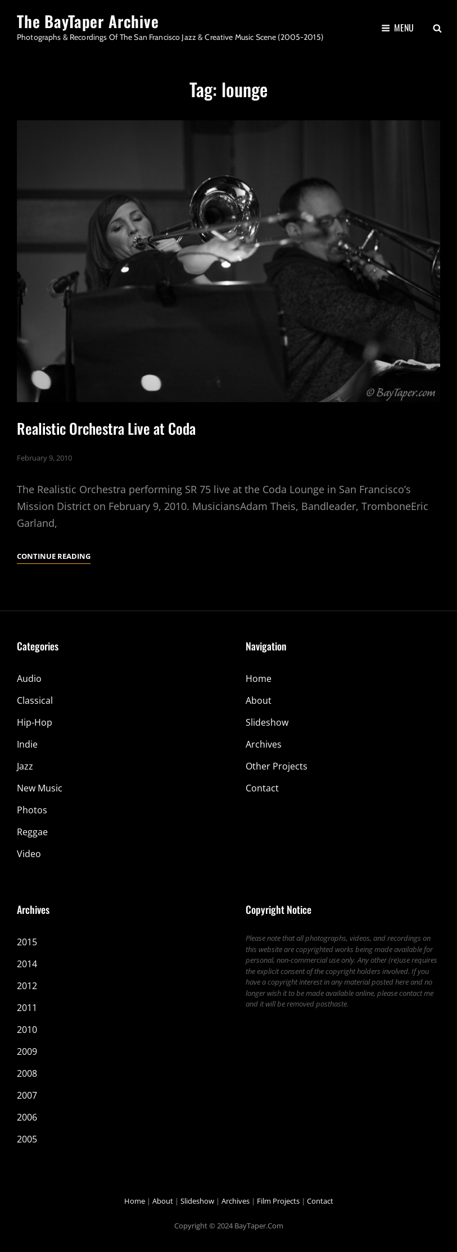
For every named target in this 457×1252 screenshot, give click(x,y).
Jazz (25, 766)
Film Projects (278, 1201)
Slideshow (267, 722)
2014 (27, 964)
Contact (262, 788)
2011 (27, 1007)
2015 (27, 942)
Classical (35, 700)
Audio (29, 678)
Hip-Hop (34, 722)
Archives (264, 744)
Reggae (32, 832)
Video (29, 854)
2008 (27, 1073)
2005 (27, 1139)
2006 (27, 1117)
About (259, 700)
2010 (27, 1029)
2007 (27, 1095)
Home (259, 678)
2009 (27, 1051)
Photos (32, 810)
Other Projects (276, 766)
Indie (27, 744)
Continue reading (54, 556)
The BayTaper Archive (88, 21)
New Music (39, 788)
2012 (27, 986)
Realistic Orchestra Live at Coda (106, 428)
